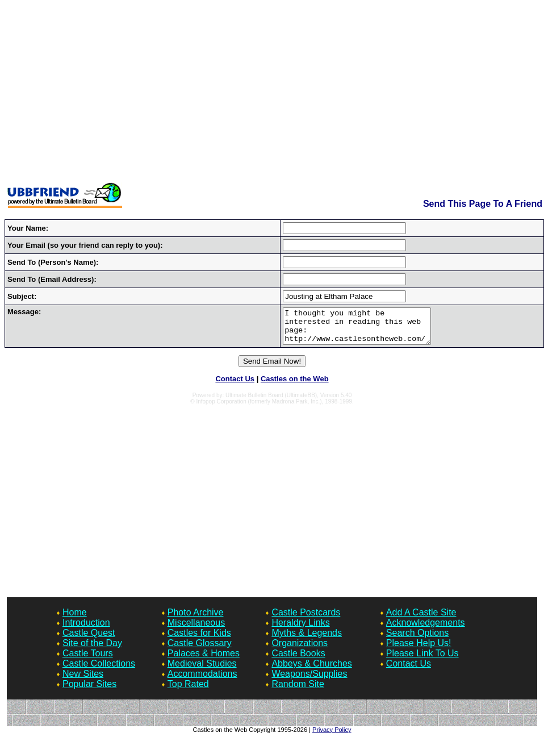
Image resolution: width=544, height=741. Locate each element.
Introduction (86, 629)
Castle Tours (87, 660)
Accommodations (202, 680)
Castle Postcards (305, 619)
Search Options (417, 639)
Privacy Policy (331, 736)
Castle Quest (88, 639)
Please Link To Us (422, 660)
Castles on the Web (295, 385)
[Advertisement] (272, 92)
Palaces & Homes (204, 660)
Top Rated (188, 691)
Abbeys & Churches (311, 670)
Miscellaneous (196, 629)
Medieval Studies (202, 670)
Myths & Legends (306, 639)
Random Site (297, 691)
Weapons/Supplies (309, 680)
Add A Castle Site (421, 619)
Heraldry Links (300, 629)
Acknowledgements (425, 629)
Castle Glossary (200, 650)
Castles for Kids (199, 639)
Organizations (299, 650)
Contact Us (234, 385)
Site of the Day (92, 650)
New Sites (82, 680)
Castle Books (298, 660)
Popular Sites (89, 691)
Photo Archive (196, 619)
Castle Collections (98, 670)
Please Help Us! (418, 650)
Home (74, 619)
